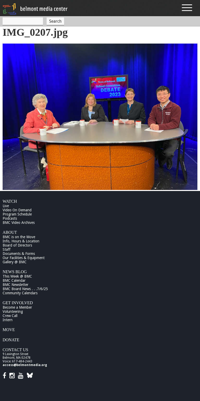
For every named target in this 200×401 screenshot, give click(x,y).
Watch (10, 201)
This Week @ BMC (17, 276)
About (10, 232)
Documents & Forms (19, 254)
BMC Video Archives (19, 222)
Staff (6, 249)
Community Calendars (20, 293)
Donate (11, 340)
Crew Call (10, 316)
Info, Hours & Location (21, 241)
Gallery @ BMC (15, 262)
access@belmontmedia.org (25, 365)
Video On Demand (17, 210)
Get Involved (18, 303)
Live (6, 206)
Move (9, 329)
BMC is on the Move (19, 237)
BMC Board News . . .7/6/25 (25, 289)
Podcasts (10, 218)
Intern (7, 320)
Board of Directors (17, 245)
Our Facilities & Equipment (24, 258)
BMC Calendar (14, 280)
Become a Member (17, 307)
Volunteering (13, 311)
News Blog (15, 272)
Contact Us (15, 350)
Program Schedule (17, 214)
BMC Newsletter (15, 285)
